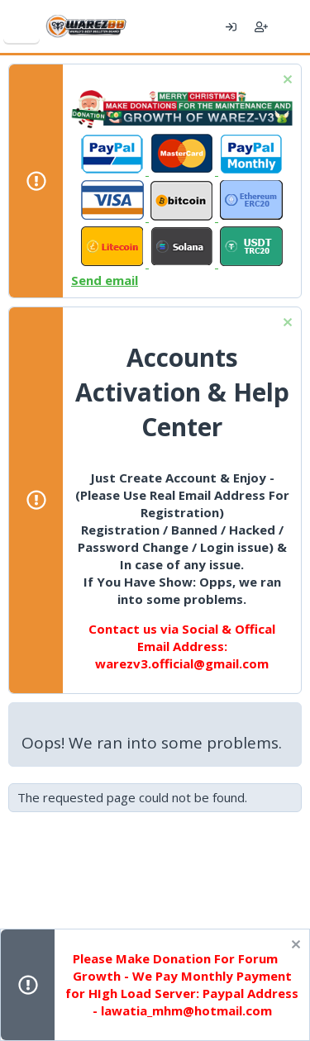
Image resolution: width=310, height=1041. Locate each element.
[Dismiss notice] (286, 81)
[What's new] (291, 26)
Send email (104, 280)
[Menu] (21, 26)
